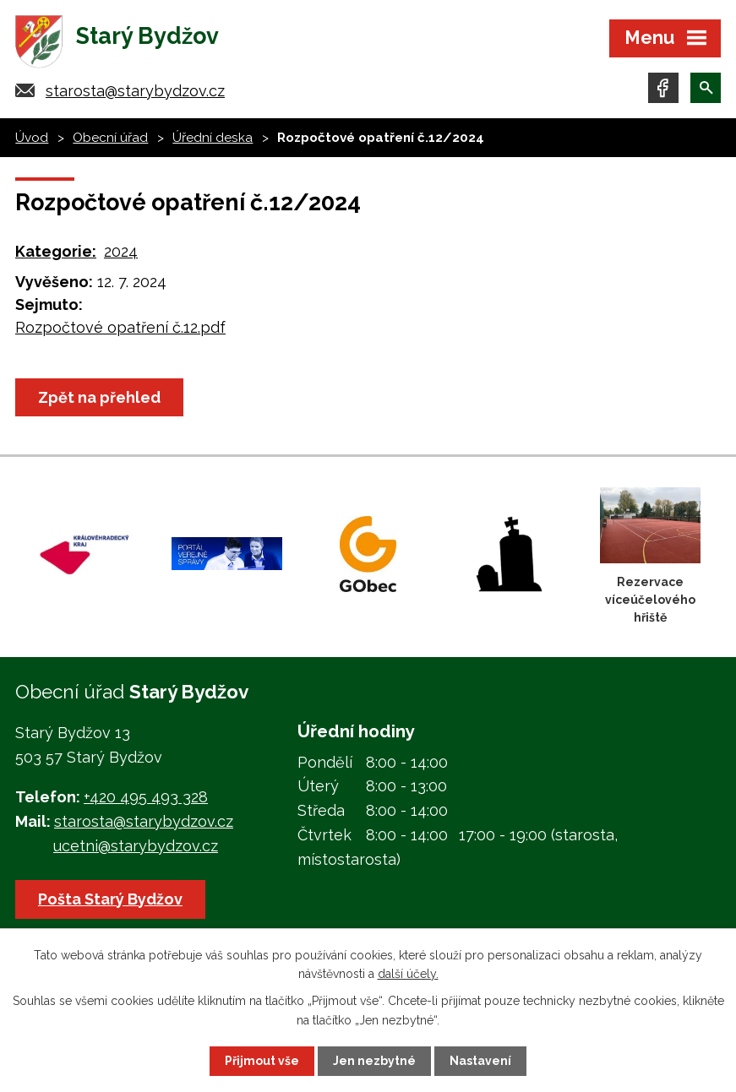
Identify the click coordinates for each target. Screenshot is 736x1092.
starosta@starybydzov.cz (135, 91)
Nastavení (480, 1061)
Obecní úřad (110, 137)
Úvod (31, 137)
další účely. (408, 974)
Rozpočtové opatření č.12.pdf (120, 327)
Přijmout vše (262, 1061)
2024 (121, 251)
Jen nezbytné (374, 1061)
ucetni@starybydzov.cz (135, 846)
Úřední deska (212, 137)
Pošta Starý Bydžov (110, 899)
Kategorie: (55, 251)
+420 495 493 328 (146, 797)
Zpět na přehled (99, 397)
